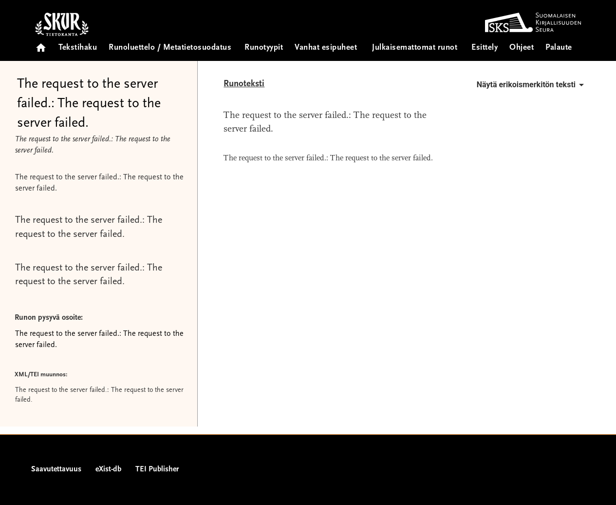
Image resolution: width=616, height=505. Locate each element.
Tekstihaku (77, 48)
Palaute (558, 48)
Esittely (484, 48)
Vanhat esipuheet (326, 48)
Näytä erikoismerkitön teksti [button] (532, 85)
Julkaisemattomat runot (414, 48)
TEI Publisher (157, 469)
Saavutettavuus (56, 469)
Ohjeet (521, 48)
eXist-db (108, 469)
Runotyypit (263, 48)
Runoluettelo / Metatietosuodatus (170, 48)
